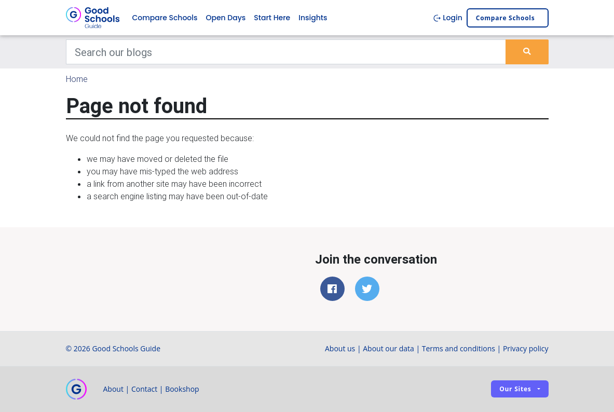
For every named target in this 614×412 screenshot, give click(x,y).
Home (77, 79)
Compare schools (505, 17)
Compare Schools (165, 17)
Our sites (515, 388)
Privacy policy (526, 348)
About (113, 389)
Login (447, 17)
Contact (144, 389)
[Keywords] (286, 51)
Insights (312, 17)
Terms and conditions (458, 348)
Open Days (225, 17)
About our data (388, 348)
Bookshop (182, 389)
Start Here (272, 17)
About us (340, 348)
